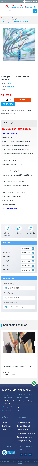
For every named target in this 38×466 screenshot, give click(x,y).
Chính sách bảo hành (23, 426)
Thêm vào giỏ (23, 100)
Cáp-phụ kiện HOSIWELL (10, 20)
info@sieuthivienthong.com (2, 1)
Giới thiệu (5, 422)
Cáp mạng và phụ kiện (18, 18)
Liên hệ (4, 430)
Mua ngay (8, 104)
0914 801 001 (26, 266)
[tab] (9, 122)
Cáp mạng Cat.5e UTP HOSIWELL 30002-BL (16, 22)
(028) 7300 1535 (6, 1)
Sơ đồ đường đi (6, 426)
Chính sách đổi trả (22, 430)
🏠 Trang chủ (5, 18)
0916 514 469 (26, 248)
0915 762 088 (26, 261)
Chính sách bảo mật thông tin (26, 433)
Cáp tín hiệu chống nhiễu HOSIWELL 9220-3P (17, 366)
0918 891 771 (26, 252)
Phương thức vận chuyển (24, 441)
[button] (2, 343)
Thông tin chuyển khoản (24, 437)
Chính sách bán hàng (23, 422)
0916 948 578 (26, 257)
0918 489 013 (26, 270)
